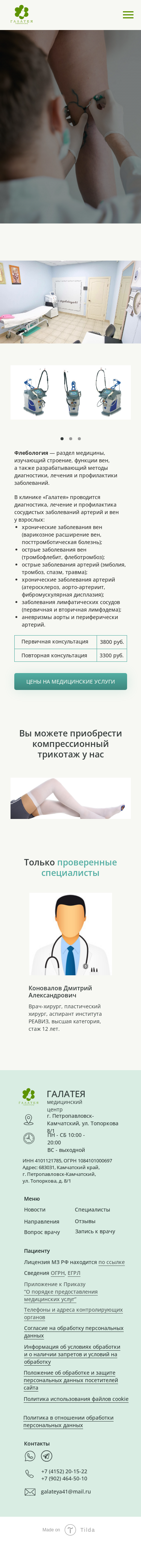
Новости (34, 1209)
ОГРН (58, 1272)
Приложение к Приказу (54, 1284)
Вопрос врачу (42, 1232)
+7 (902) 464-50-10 (64, 1478)
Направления (41, 1221)
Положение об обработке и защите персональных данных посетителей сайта (71, 1380)
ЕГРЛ (74, 1272)
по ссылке (112, 1262)
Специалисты (92, 1209)
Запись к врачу (95, 1231)
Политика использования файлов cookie (76, 1398)
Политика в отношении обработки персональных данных (68, 1421)
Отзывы (85, 1221)
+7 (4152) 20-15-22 (64, 1471)
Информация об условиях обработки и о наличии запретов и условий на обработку (72, 1354)
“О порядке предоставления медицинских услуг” (61, 1295)
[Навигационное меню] (128, 15)
